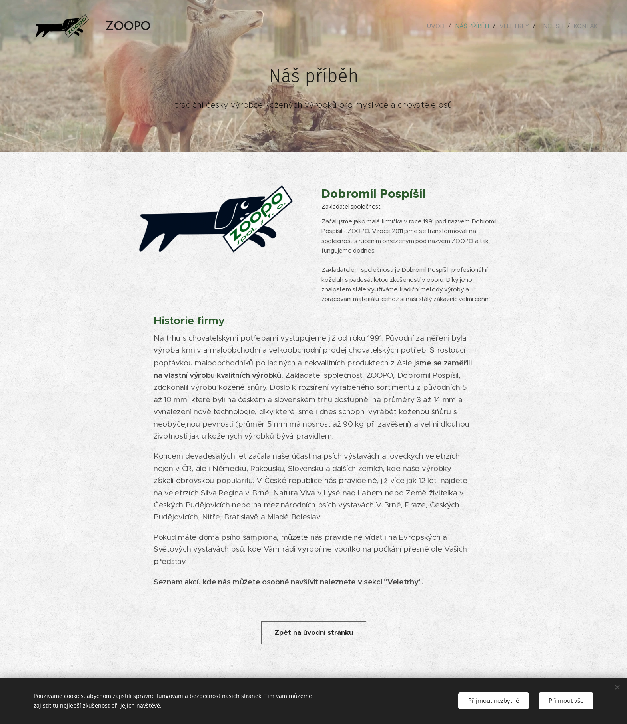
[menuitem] (438, 26)
